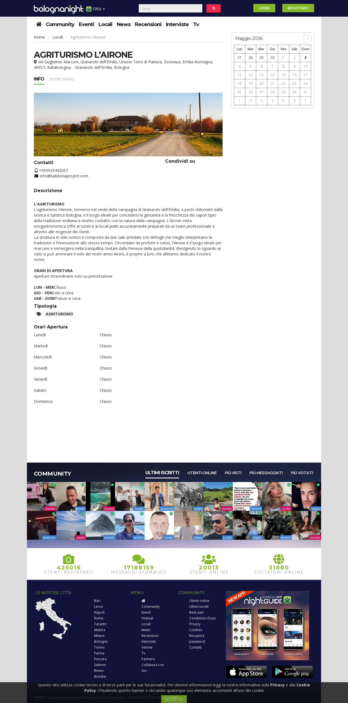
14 (272, 74)
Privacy (194, 624)
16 (294, 74)
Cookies (195, 629)
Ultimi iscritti (162, 472)
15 (284, 74)
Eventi (86, 24)
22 (284, 83)
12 (251, 74)
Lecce (98, 606)
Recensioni (148, 24)
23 (294, 83)
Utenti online (201, 472)
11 (239, 74)
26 (251, 92)
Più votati (302, 472)
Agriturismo (59, 314)
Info (39, 79)
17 (305, 74)
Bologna (100, 641)
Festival (147, 618)
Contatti (195, 647)
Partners (148, 659)
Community (60, 24)
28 (251, 57)
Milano (99, 635)
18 (239, 83)
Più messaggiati (266, 472)
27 (239, 57)
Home (39, 37)
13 (261, 74)
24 (305, 83)
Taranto (100, 624)
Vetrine (147, 647)
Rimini (99, 670)
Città (95, 11)
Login (264, 8)
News (123, 24)
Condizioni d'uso (202, 618)
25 (239, 92)
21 (272, 83)
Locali (105, 24)
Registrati (298, 8)
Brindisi (100, 676)
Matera (99, 629)
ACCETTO (174, 699)
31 (305, 92)
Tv (196, 24)
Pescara (100, 659)
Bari (97, 600)
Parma (99, 653)
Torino (99, 647)
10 (305, 66)
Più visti (233, 472)
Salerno (100, 664)
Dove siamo (62, 79)
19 (251, 83)
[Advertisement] (272, 195)
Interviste (177, 24)
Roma (98, 618)
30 (272, 57)
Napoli (99, 612)
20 (261, 83)
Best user (196, 612)
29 (261, 57)
